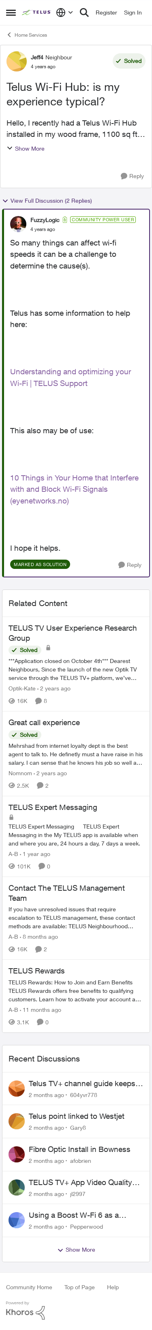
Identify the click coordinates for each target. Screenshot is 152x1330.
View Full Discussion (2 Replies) (47, 200)
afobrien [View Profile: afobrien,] (80, 1160)
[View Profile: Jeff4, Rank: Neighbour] (16, 61)
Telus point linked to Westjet (76, 1116)
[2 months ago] (46, 1094)
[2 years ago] (54, 688)
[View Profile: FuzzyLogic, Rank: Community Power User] (18, 224)
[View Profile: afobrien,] (17, 1154)
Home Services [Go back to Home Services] (26, 34)
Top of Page (79, 1287)
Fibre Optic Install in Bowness (80, 1149)
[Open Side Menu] (11, 12)
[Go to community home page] (37, 12)
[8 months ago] (39, 936)
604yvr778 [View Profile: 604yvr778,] (83, 1094)
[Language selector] (65, 12)
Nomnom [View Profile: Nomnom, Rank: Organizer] (20, 773)
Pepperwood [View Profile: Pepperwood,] (86, 1226)
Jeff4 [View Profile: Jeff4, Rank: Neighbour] (37, 57)
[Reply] (132, 176)
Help (113, 1287)
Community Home (29, 1287)
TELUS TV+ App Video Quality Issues (80, 1182)
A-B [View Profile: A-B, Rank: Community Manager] (13, 853)
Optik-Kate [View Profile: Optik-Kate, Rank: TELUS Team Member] (22, 688)
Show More (25, 148)
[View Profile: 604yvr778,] (17, 1088)
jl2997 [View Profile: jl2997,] (78, 1193)
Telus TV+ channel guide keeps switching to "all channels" (82, 1084)
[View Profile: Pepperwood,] (17, 1220)
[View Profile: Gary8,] (17, 1121)
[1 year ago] (35, 854)
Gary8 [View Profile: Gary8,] (78, 1127)
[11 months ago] (40, 1009)
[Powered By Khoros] (76, 1310)
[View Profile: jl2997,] (17, 1187)
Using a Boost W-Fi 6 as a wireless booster (74, 1215)
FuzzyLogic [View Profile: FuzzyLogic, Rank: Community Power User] (45, 219)
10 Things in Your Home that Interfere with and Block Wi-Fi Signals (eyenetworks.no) (74, 489)
